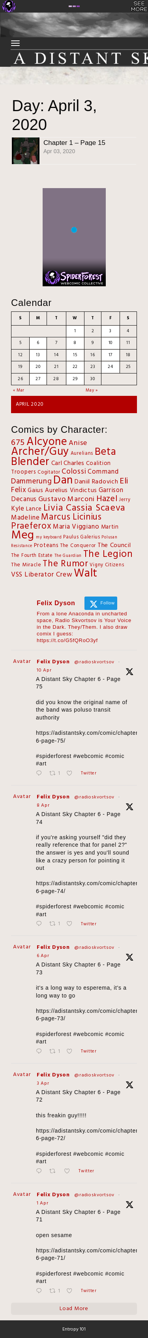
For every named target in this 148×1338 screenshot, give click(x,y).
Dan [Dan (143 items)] (63, 481)
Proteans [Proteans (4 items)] (46, 545)
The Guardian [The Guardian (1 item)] (68, 556)
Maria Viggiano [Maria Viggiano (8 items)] (76, 527)
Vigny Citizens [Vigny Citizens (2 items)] (107, 565)
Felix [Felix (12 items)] (18, 490)
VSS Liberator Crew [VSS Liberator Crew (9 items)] (42, 574)
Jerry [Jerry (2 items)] (125, 500)
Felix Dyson (53, 662)
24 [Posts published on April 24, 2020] (110, 366)
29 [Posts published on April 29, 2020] (75, 379)
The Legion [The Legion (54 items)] (108, 554)
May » (92, 390)
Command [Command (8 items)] (103, 472)
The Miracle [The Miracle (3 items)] (26, 565)
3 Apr (43, 1083)
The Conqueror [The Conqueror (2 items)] (78, 546)
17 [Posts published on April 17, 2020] (110, 355)
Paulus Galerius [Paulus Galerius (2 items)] (81, 537)
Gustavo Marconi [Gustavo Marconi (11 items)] (66, 499)
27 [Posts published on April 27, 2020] (38, 379)
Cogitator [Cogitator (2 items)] (48, 472)
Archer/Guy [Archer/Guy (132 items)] (40, 452)
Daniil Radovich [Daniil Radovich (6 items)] (96, 482)
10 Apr (44, 670)
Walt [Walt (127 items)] (85, 573)
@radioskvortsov (94, 662)
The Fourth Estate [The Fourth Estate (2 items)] (32, 556)
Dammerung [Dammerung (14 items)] (31, 481)
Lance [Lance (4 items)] (34, 509)
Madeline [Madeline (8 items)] (25, 518)
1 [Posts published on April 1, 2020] (75, 331)
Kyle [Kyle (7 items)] (17, 509)
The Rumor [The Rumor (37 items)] (65, 564)
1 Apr (43, 1203)
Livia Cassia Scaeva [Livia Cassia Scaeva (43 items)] (84, 508)
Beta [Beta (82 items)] (105, 452)
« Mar (19, 390)
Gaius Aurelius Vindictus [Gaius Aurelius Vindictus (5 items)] (62, 490)
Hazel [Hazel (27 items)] (107, 499)
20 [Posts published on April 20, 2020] (38, 366)
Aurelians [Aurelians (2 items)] (82, 454)
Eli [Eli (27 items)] (124, 481)
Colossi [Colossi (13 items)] (74, 472)
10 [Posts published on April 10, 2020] (110, 342)
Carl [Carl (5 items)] (56, 463)
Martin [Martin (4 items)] (110, 527)
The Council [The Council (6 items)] (114, 545)
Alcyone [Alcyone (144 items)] (46, 442)
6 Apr (43, 956)
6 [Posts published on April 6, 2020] (38, 342)
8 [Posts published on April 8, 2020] (75, 342)
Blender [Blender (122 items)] (30, 462)
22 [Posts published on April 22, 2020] (75, 366)
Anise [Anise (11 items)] (78, 443)
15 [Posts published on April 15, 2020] (75, 355)
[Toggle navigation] (15, 43)
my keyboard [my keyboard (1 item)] (49, 537)
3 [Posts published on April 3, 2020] (110, 331)
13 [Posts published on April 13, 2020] (38, 355)
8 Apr (43, 805)
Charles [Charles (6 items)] (74, 463)
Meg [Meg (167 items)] (22, 535)
